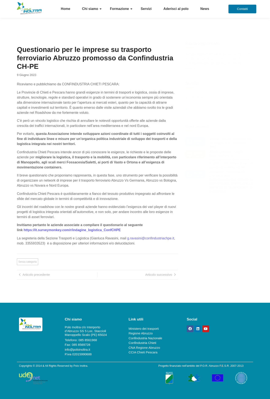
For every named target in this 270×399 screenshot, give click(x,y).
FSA (194, 108)
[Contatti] (242, 9)
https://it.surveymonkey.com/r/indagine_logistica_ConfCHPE (72, 230)
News (204, 9)
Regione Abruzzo (141, 333)
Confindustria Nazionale (145, 338)
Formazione (119, 9)
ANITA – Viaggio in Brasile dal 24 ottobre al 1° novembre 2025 (230, 142)
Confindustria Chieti (142, 343)
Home (65, 9)
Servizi (146, 9)
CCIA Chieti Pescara (143, 352)
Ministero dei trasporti (144, 328)
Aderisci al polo (176, 9)
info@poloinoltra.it (77, 349)
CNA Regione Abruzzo (144, 347)
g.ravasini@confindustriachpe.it (150, 238)
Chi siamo (90, 9)
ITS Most (197, 97)
